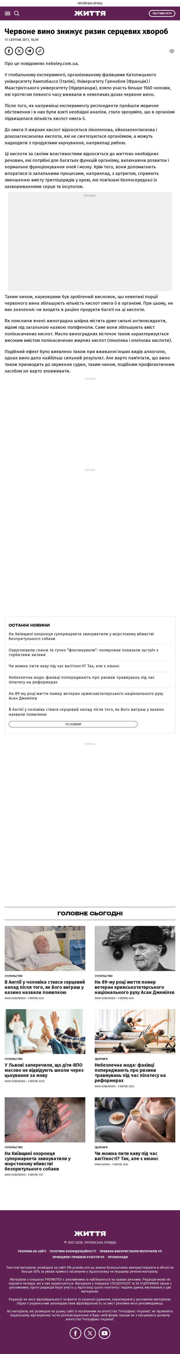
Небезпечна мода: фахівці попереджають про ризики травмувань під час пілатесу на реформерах (81, 680)
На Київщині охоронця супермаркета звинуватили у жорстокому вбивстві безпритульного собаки (81, 636)
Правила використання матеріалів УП (131, 1251)
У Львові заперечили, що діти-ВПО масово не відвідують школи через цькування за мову (44, 1070)
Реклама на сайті (32, 1251)
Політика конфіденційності (73, 1251)
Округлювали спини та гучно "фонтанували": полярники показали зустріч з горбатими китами (83, 652)
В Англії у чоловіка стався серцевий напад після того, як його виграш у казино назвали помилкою (86, 712)
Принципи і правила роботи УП (78, 1257)
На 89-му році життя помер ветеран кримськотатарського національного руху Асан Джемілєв (86, 696)
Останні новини (29, 625)
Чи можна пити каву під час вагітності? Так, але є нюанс (64, 666)
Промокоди (118, 1257)
